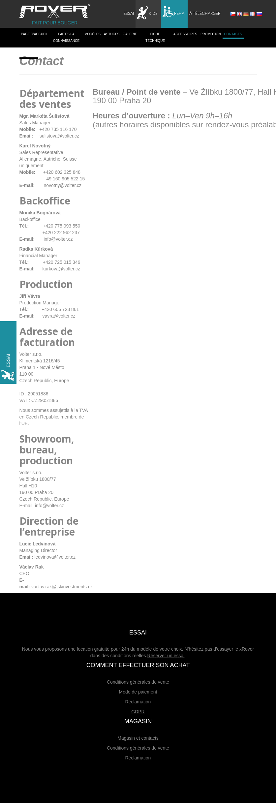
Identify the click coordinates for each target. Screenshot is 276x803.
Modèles (92, 34)
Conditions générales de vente (138, 682)
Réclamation (138, 701)
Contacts (233, 34)
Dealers (29, 54)
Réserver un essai (166, 655)
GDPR (137, 711)
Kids (147, 13)
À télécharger (204, 14)
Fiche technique (155, 37)
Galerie (130, 34)
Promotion (210, 34)
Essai (128, 14)
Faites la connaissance (66, 37)
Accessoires (185, 34)
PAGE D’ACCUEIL (34, 34)
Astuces (111, 34)
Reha (173, 13)
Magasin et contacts (138, 738)
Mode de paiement (138, 692)
